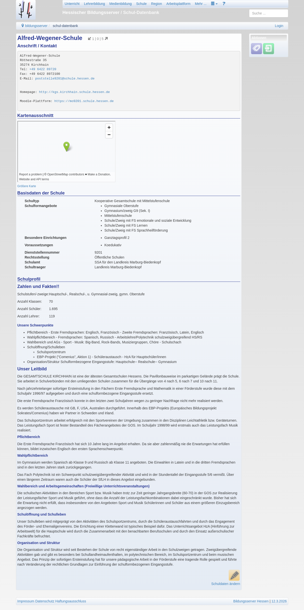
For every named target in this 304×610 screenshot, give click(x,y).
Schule (141, 4)
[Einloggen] (269, 49)
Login (279, 26)
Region (156, 4)
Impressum (25, 601)
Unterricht (72, 4)
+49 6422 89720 (42, 69)
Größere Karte (26, 186)
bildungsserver (34, 26)
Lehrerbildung (94, 4)
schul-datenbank (65, 26)
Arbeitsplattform (178, 4)
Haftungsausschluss (70, 601)
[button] (214, 3)
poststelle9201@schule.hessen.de (64, 78)
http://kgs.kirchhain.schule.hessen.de (74, 92)
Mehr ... (200, 4)
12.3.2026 (279, 601)
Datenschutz (44, 601)
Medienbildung (120, 4)
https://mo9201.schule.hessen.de (84, 101)
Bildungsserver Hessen (251, 601)
